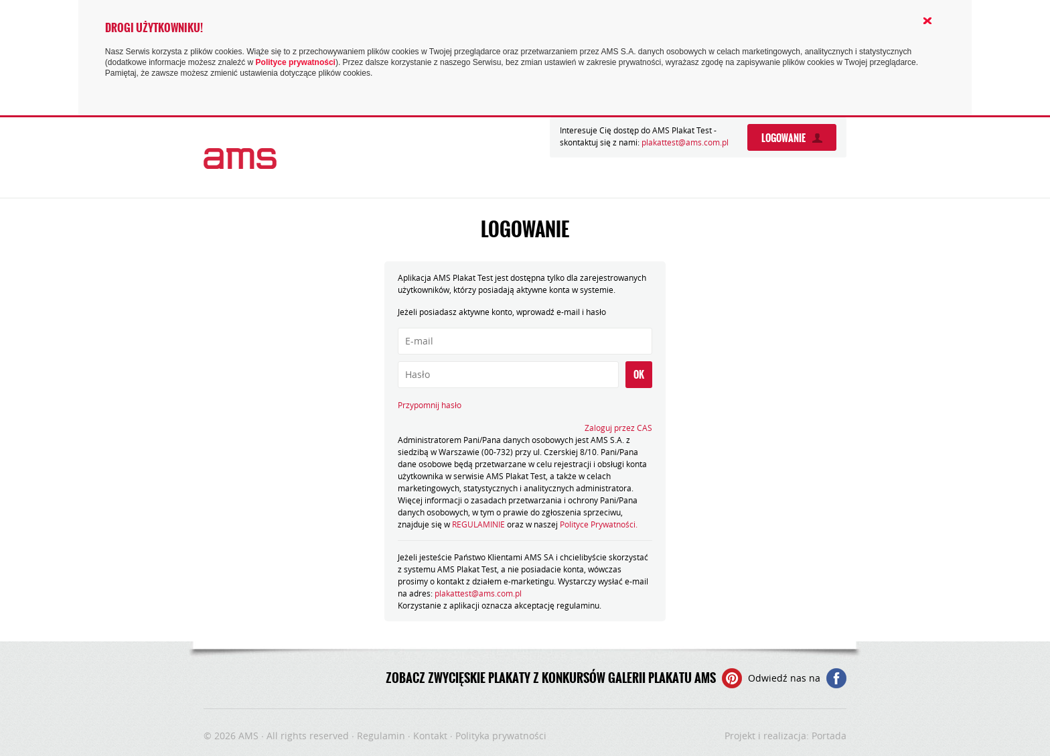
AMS (248, 735)
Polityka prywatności (500, 735)
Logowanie (783, 138)
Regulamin (381, 735)
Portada (829, 735)
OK (638, 374)
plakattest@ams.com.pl (685, 142)
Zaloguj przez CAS (618, 427)
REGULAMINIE (478, 524)
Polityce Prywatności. (599, 524)
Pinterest (732, 678)
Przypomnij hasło (429, 404)
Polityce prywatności (295, 62)
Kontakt (430, 735)
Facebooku (836, 678)
